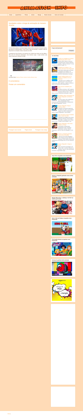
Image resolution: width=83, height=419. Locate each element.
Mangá (39, 14)
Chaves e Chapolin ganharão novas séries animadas (65, 134)
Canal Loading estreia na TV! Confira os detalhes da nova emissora (65, 78)
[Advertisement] (28, 123)
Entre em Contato (59, 14)
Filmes (26, 14)
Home (10, 14)
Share (9, 413)
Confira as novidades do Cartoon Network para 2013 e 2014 (66, 59)
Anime (32, 14)
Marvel (32, 77)
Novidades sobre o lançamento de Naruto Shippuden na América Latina (66, 97)
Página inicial (28, 130)
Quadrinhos (18, 14)
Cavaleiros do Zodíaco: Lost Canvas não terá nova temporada (66, 68)
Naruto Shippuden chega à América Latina (64, 106)
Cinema (18, 77)
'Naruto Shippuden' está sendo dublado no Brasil (65, 124)
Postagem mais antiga (41, 130)
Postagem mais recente (15, 130)
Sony (36, 77)
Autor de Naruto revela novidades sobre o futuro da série (66, 115)
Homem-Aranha (27, 77)
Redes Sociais (47, 14)
